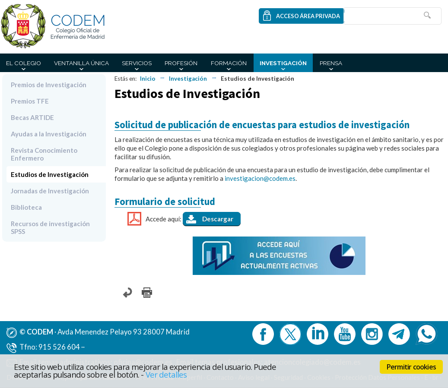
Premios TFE (30, 101)
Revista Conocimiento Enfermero (44, 154)
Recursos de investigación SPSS (50, 227)
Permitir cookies (411, 367)
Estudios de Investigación (50, 174)
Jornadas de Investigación (50, 191)
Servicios (137, 63)
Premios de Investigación (48, 84)
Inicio (148, 78)
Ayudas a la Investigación (48, 134)
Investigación (283, 63)
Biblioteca (26, 207)
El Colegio (23, 63)
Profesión (181, 63)
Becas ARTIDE (32, 117)
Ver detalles (166, 374)
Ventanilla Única (81, 63)
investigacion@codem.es (260, 178)
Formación (229, 63)
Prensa (331, 63)
